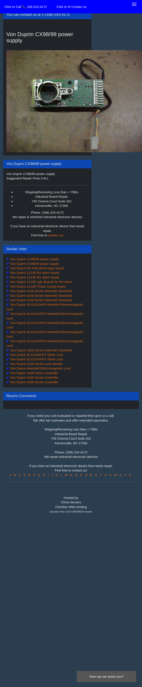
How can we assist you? (106, 676)
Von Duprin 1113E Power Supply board (37, 286)
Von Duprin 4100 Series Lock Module (36, 364)
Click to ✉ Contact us (71, 7)
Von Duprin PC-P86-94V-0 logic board (36, 268)
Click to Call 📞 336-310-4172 (25, 7)
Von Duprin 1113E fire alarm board (34, 272)
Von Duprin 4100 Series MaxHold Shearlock (40, 291)
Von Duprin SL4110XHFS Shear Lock (36, 354)
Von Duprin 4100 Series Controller (33, 373)
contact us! (56, 235)
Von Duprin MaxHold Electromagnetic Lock (40, 368)
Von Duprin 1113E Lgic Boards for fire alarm (40, 282)
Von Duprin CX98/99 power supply (34, 259)
